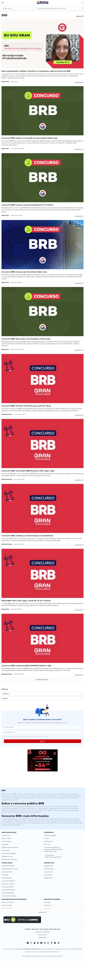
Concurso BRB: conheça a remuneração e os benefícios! (27, 536)
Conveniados (6, 850)
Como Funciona (6, 838)
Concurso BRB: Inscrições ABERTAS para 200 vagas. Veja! (28, 471)
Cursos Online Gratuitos (9, 896)
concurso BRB (8, 806)
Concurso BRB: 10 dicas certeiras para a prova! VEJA (26, 406)
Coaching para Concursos (10, 869)
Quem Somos (6, 835)
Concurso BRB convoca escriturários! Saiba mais (24, 272)
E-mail (47, 844)
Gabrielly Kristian (7, 414)
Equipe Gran (5, 81)
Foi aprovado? (53, 856)
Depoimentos (48, 866)
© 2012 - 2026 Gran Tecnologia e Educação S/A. (42, 929)
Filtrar (79, 16)
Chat (46, 838)
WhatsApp (48, 841)
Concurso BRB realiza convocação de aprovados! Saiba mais (29, 138)
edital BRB (16, 825)
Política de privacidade (42, 932)
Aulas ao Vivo (48, 872)
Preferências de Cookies (9, 859)
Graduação (5, 875)
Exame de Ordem (7, 872)
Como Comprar (6, 841)
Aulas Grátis (48, 875)
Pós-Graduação (7, 878)
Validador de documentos (10, 847)
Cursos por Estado (7, 887)
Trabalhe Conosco (7, 856)
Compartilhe (79, 82)
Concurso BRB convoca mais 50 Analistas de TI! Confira (27, 205)
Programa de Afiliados (9, 853)
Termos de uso (42, 934)
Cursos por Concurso (8, 881)
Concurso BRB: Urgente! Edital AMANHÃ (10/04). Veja (26, 665)
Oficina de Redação (8, 893)
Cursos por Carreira (8, 884)
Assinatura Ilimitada (8, 866)
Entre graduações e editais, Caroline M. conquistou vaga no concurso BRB (36, 71)
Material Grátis (49, 869)
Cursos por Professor (8, 890)
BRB (24, 819)
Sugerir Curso (48, 878)
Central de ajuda (50, 835)
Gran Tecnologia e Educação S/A (30, 949)
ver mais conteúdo (42, 679)
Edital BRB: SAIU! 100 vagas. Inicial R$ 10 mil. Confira (26, 601)
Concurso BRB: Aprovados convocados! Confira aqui (26, 339)
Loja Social (5, 844)
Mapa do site (42, 937)
